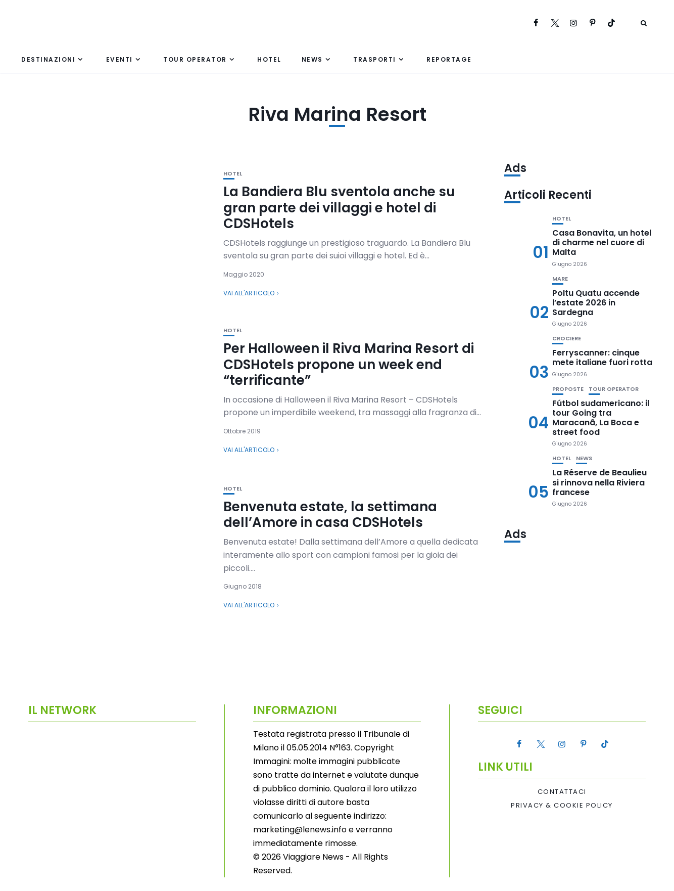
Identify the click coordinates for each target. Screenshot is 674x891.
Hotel (269, 59)
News (312, 59)
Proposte (568, 389)
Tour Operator (195, 59)
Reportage (449, 59)
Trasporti (374, 59)
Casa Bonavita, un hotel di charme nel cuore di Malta (601, 242)
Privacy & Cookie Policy (562, 805)
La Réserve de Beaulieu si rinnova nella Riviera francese (599, 482)
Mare (560, 279)
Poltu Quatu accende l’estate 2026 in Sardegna (596, 302)
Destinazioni (48, 59)
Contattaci (562, 791)
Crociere (566, 338)
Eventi (119, 59)
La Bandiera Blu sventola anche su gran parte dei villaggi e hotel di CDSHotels (339, 207)
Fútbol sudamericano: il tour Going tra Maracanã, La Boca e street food (600, 417)
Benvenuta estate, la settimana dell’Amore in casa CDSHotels (330, 514)
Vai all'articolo (248, 293)
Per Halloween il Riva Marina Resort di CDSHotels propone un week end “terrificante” (348, 364)
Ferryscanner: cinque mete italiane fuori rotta (602, 357)
